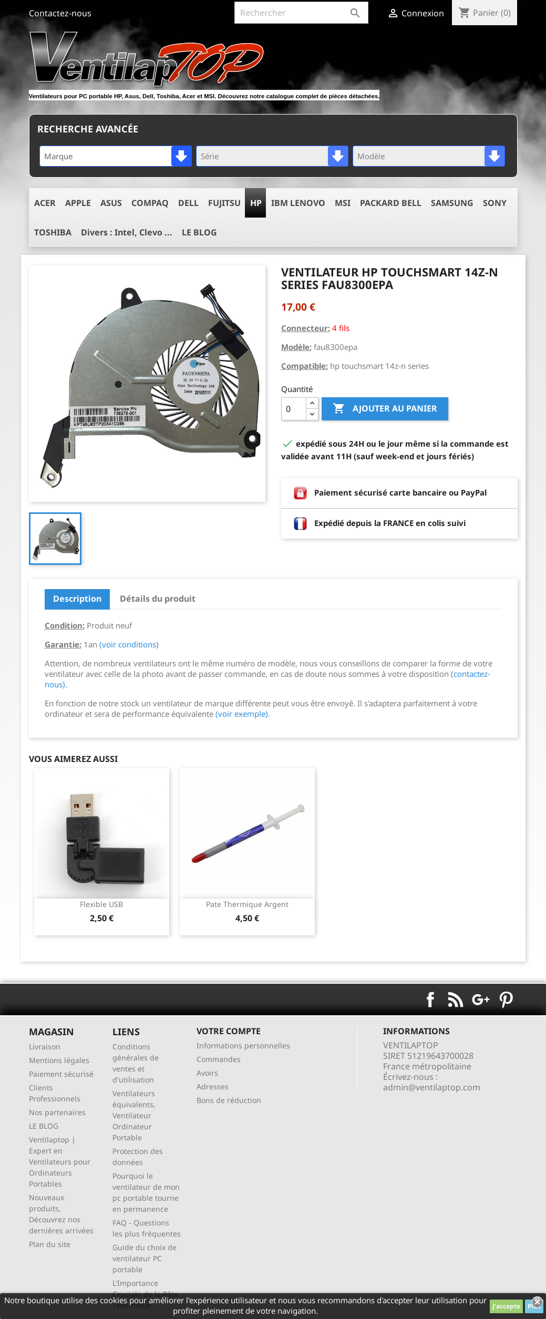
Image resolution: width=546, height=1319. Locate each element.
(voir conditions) (129, 644)
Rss (455, 999)
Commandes (219, 1059)
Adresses (213, 1086)
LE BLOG (43, 1126)
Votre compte (229, 1031)
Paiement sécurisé (61, 1074)
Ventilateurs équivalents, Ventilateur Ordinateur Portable (134, 1115)
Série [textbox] (210, 156)
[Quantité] (293, 408)
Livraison (44, 1047)
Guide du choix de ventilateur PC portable (144, 1258)
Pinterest (506, 999)
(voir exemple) (241, 713)
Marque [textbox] (58, 156)
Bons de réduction (229, 1100)
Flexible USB (101, 904)
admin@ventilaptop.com (431, 1087)
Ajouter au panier (385, 409)
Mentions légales (59, 1060)
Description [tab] (77, 598)
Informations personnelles (243, 1045)
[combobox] (115, 156)
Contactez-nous (60, 13)
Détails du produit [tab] (157, 598)
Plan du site (49, 1244)
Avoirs (207, 1073)
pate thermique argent (247, 904)
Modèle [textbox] (371, 156)
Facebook (430, 999)
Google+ (480, 999)
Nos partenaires (57, 1112)
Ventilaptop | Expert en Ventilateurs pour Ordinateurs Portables (59, 1162)
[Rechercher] (301, 13)
